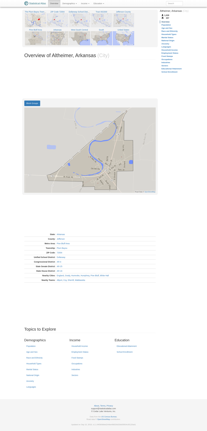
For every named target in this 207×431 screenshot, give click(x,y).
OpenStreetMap (103, 419)
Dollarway (61, 257)
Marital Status (32, 369)
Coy (65, 280)
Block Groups (32, 103)
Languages (31, 387)
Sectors (74, 375)
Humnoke (75, 275)
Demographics (69, 3)
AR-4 (59, 262)
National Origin (32, 375)
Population (31, 346)
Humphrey (85, 275)
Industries (75, 369)
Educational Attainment (127, 346)
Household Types (33, 363)
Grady (67, 275)
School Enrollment (124, 352)
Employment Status (79, 352)
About (96, 406)
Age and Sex (32, 352)
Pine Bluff (95, 275)
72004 (59, 253)
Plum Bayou (62, 248)
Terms (103, 406)
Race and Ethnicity (34, 358)
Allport (59, 280)
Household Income (79, 346)
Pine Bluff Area (63, 243)
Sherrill (71, 280)
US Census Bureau (109, 417)
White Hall (104, 275)
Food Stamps (77, 358)
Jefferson (61, 239)
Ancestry (30, 381)
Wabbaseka (80, 280)
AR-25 (59, 266)
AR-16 (59, 271)
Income (85, 3)
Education (99, 3)
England (60, 275)
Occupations (76, 363)
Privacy (110, 406)
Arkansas (61, 234)
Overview (54, 3)
